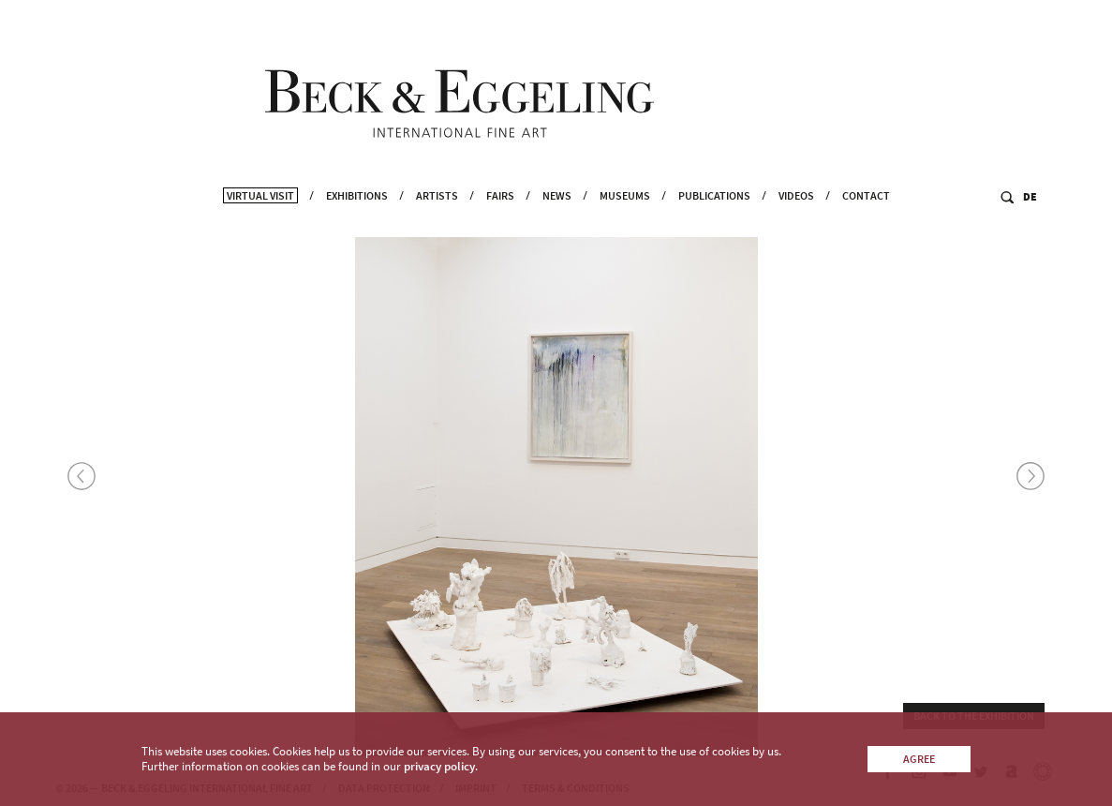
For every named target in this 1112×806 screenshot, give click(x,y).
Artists (437, 221)
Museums (625, 221)
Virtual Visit (260, 221)
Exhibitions (357, 221)
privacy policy (439, 766)
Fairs (500, 221)
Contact (866, 221)
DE (1030, 222)
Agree (919, 759)
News (556, 221)
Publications (714, 221)
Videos (796, 221)
